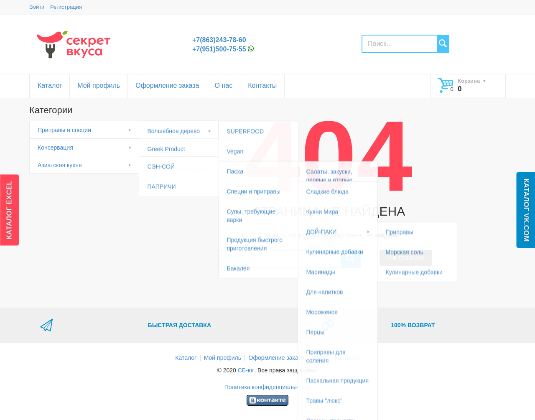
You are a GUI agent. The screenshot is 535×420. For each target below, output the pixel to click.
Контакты (262, 85)
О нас (224, 85)
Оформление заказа (167, 85)
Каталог (50, 85)
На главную (406, 257)
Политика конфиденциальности (267, 387)
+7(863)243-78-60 (219, 39)
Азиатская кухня (60, 165)
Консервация (55, 147)
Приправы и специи (64, 130)
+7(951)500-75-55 (219, 49)
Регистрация (66, 7)
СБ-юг (246, 370)
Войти (36, 7)
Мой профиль (98, 85)
